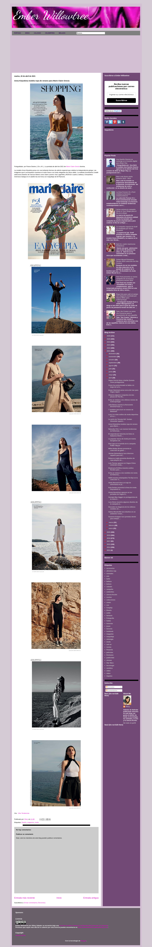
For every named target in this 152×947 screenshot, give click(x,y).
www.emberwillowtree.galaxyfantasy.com (93, 927)
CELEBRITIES (50, 33)
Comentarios (111, 690)
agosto (111, 366)
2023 (109, 345)
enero (111, 528)
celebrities (110, 592)
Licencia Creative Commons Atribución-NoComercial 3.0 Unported (83, 925)
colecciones (110, 600)
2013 (109, 550)
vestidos (109, 668)
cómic (108, 602)
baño (108, 579)
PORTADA (17, 33)
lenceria (109, 629)
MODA (27, 33)
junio (111, 372)
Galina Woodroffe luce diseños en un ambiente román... (121, 513)
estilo (108, 613)
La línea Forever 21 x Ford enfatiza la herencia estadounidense (125, 194)
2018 (109, 538)
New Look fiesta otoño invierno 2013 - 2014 (124, 177)
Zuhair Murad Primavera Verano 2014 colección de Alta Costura (127, 261)
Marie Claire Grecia (72, 166)
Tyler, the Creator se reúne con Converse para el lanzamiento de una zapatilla (126, 313)
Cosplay (109, 608)
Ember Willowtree (50, 15)
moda (37, 822)
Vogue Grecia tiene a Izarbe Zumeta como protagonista (121, 381)
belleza (109, 581)
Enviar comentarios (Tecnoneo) (34, 903)
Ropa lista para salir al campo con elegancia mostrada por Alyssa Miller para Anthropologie (127, 297)
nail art (109, 644)
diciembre (112, 353)
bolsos (108, 584)
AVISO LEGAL (20, 935)
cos (107, 605)
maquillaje (110, 636)
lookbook (109, 631)
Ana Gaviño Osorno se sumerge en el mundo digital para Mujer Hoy (126, 161)
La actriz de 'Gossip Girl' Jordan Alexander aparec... (120, 420)
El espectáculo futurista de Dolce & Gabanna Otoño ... (121, 435)
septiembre (113, 363)
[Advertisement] (76, 53)
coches (109, 597)
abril (110, 378)
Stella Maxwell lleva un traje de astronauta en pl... (119, 483)
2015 (109, 544)
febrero (111, 525)
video (108, 671)
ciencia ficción (111, 594)
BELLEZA (62, 33)
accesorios (110, 568)
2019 (109, 535)
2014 (109, 547)
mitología (109, 639)
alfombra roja (111, 571)
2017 (109, 541)
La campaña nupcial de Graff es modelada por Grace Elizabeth (126, 228)
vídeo (108, 673)
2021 (109, 351)
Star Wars (110, 663)
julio (110, 369)
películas (109, 652)
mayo (111, 375)
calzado (109, 587)
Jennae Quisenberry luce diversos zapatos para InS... (120, 454)
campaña (109, 589)
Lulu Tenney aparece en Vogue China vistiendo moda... (121, 464)
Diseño (23, 822)
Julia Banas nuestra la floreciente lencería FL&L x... (120, 406)
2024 (109, 342)
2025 (109, 339)
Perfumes (109, 655)
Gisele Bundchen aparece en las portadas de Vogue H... (120, 493)
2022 (109, 348)
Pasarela (109, 650)
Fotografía (110, 618)
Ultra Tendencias (25, 813)
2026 (109, 336)
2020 (109, 532)
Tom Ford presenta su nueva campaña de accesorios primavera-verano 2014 (126, 278)
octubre (112, 360)
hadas (108, 621)
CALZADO (37, 33)
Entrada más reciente (24, 898)
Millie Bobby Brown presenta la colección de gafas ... (119, 449)
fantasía (109, 615)
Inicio (59, 898)
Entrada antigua (91, 898)
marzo (111, 522)
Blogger (83, 941)
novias (108, 647)
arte (107, 576)
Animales (109, 573)
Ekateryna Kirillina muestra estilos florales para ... (120, 469)
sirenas (109, 660)
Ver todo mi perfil (129, 723)
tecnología (110, 665)
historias (109, 623)
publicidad (110, 658)
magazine (30, 822)
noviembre (113, 356)
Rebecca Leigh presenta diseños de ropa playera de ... (121, 459)
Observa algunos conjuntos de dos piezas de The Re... (121, 396)
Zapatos (109, 676)
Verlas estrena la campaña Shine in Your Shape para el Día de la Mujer (126, 211)
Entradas (110, 687)
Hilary (128, 706)
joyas (108, 626)
